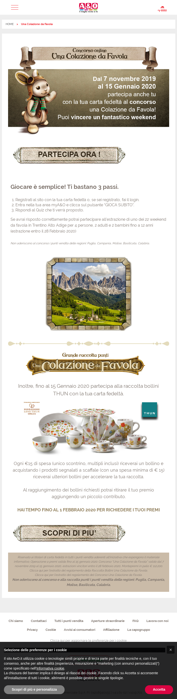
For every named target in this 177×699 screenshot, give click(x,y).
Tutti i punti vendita (68, 621)
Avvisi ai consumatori (79, 630)
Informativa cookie (50, 668)
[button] (15, 7)
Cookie (51, 630)
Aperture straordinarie (108, 621)
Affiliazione (111, 630)
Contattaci (39, 621)
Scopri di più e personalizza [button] (34, 689)
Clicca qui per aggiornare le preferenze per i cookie (88, 640)
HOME (10, 24)
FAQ (135, 621)
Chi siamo (16, 621)
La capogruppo (138, 630)
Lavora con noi (157, 621)
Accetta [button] (159, 689)
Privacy (32, 630)
